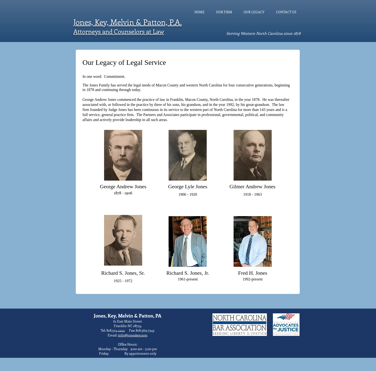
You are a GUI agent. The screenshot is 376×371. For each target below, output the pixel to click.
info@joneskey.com (132, 335)
